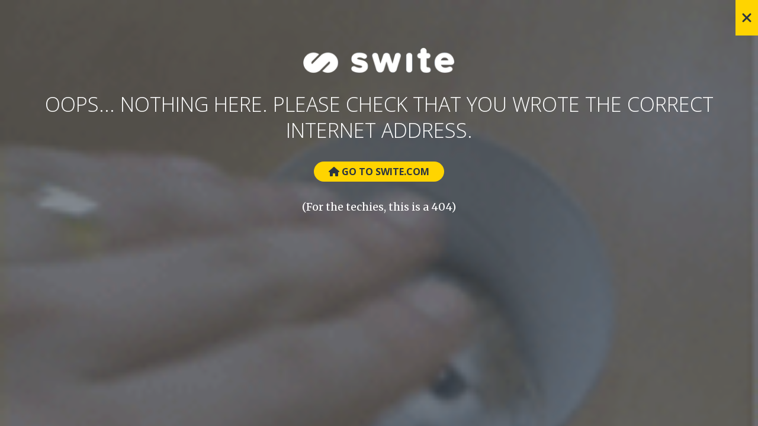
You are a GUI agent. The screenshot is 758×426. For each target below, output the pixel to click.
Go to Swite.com (379, 171)
